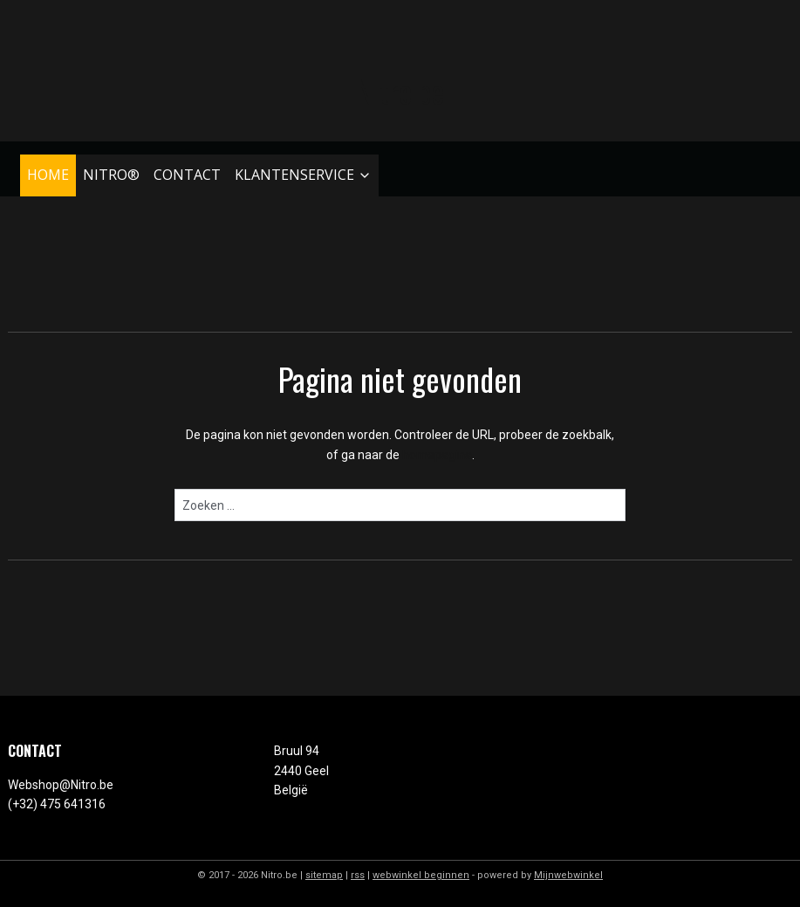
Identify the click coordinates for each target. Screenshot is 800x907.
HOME (48, 174)
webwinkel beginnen (421, 875)
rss (358, 875)
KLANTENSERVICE (303, 174)
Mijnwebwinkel (568, 875)
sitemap (324, 875)
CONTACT (187, 174)
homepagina (437, 455)
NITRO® (111, 174)
